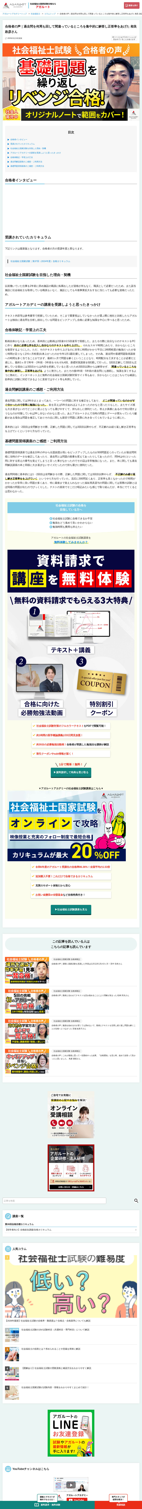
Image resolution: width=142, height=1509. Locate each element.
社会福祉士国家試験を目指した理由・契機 (28, 148)
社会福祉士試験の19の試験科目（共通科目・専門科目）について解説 (55, 1329)
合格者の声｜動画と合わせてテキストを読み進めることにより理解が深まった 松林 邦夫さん (90, 995)
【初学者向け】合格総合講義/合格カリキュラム (28, 1229)
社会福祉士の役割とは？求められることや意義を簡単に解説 (50, 1349)
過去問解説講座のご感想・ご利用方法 (26, 162)
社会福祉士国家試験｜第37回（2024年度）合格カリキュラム (40, 261)
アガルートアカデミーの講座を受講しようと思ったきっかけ (35, 153)
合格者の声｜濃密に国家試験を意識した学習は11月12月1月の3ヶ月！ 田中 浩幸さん (87, 964)
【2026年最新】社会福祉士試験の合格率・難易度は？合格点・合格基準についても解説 (47, 1320)
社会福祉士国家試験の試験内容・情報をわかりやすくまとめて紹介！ (55, 1387)
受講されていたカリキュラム (22, 144)
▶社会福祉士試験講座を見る (71, 909)
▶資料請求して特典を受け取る (71, 772)
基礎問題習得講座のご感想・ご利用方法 (27, 166)
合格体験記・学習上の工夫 (21, 157)
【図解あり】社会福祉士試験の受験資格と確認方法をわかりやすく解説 (56, 1368)
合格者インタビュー (18, 139)
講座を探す (133, 5)
